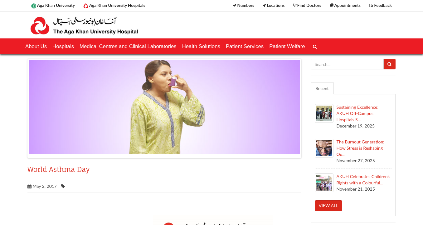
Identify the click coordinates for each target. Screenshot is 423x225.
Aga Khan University (53, 5)
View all (328, 205)
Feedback (380, 5)
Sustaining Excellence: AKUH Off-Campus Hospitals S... (357, 113)
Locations (273, 5)
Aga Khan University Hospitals (114, 5)
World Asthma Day (58, 169)
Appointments (345, 5)
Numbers (243, 5)
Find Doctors (307, 5)
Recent (322, 88)
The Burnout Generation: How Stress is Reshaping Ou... (360, 148)
